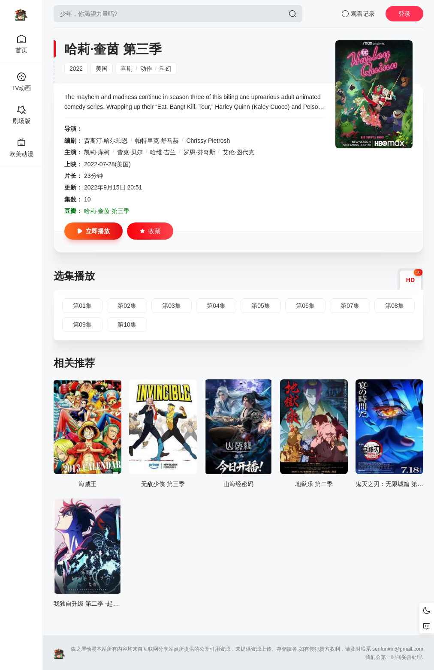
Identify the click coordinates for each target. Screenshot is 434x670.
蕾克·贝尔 (130, 152)
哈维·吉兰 (163, 152)
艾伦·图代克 (238, 152)
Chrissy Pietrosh (208, 140)
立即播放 (93, 231)
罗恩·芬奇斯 (199, 152)
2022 (76, 68)
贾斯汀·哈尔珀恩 (106, 140)
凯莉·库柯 (97, 152)
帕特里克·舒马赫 (157, 140)
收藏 (150, 231)
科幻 (166, 68)
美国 (102, 68)
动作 (146, 68)
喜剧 (127, 68)
